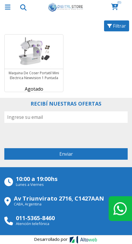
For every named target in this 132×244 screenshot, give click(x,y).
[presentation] (48, 134)
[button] (116, 7)
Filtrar (116, 26)
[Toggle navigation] (23, 7)
